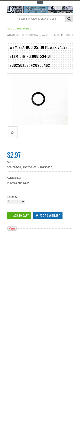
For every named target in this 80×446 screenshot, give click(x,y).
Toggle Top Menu (40, 2)
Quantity (12, 196)
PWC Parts (24, 28)
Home (10, 28)
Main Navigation (11, 19)
